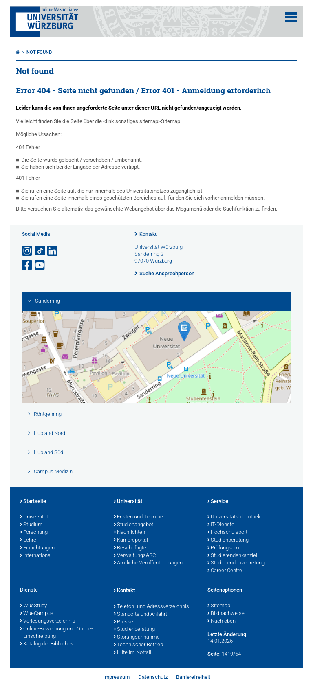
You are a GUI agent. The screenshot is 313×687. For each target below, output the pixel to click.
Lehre (28, 540)
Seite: (213, 654)
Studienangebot (133, 525)
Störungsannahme (137, 637)
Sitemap (218, 606)
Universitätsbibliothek (233, 517)
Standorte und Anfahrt (140, 614)
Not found (39, 52)
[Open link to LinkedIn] (53, 251)
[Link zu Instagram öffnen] (27, 251)
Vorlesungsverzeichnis (47, 621)
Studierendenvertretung (236, 563)
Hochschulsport (227, 532)
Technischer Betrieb (138, 645)
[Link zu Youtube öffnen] (40, 265)
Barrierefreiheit (193, 677)
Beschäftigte (130, 548)
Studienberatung (228, 540)
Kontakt (147, 234)
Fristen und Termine (138, 517)
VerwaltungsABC (135, 556)
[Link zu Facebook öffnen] (27, 265)
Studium (31, 525)
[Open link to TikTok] (40, 251)
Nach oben (221, 621)
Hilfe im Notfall (132, 652)
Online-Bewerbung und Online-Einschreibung (56, 633)
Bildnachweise (226, 613)
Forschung (34, 532)
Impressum (116, 677)
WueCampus (36, 613)
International (36, 556)
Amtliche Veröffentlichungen (148, 563)
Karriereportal (131, 540)
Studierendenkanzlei (232, 556)
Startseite (33, 501)
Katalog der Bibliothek (46, 644)
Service (217, 501)
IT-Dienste (220, 525)
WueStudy (33, 606)
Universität (34, 517)
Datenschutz (153, 677)
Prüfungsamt (224, 548)
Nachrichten (129, 532)
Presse (123, 622)
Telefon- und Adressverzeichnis (151, 606)
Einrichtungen (37, 548)
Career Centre (224, 571)
